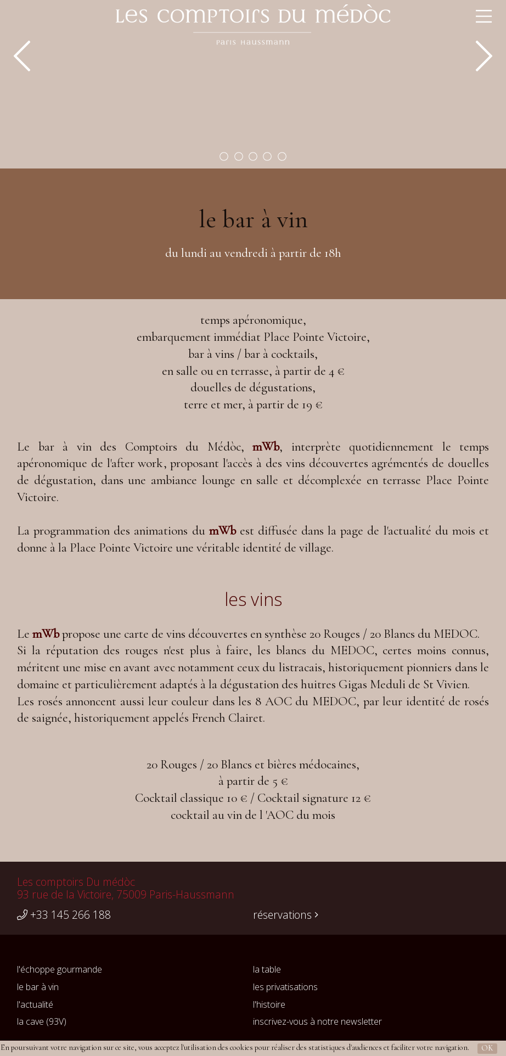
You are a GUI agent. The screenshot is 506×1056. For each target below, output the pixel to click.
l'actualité (35, 1004)
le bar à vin (38, 987)
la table (267, 969)
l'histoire (269, 1004)
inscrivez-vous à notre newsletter (317, 1021)
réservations (285, 914)
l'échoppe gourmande (59, 969)
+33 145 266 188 (64, 914)
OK (487, 1048)
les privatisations (285, 987)
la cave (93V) (41, 1021)
